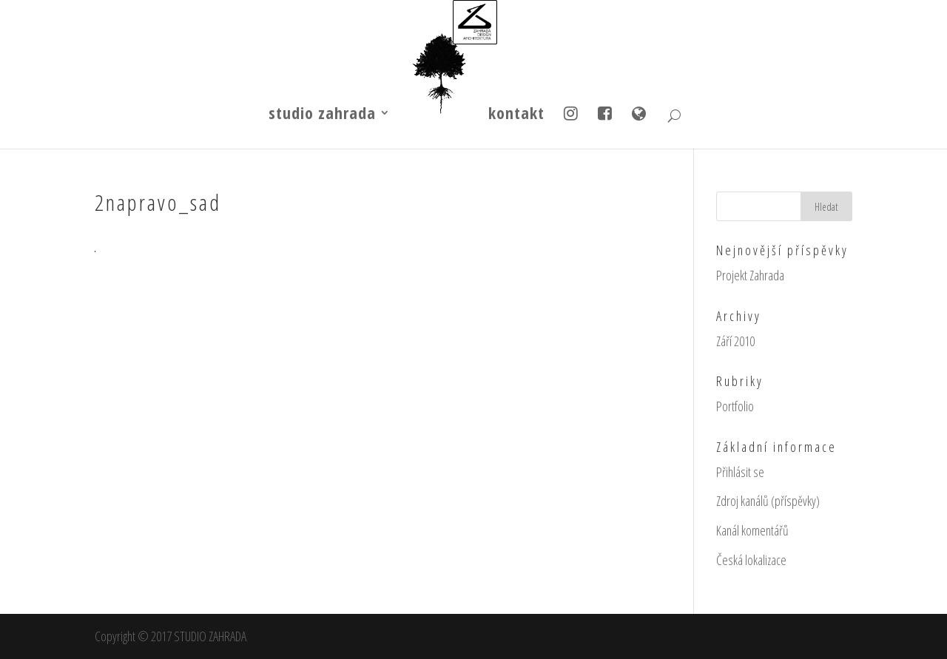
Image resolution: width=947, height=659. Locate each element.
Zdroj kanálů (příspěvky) (768, 501)
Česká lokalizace (751, 560)
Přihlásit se (740, 472)
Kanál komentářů (752, 530)
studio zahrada (322, 115)
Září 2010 (735, 341)
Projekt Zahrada (750, 275)
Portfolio (735, 406)
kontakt (516, 115)
